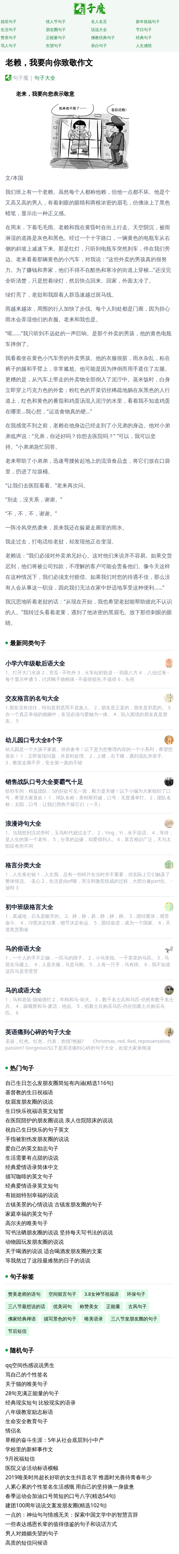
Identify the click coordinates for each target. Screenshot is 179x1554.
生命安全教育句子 (26, 1421)
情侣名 (13, 1430)
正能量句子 (56, 37)
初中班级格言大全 (29, 907)
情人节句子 (56, 21)
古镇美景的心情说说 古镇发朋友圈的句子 (53, 1204)
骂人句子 (9, 45)
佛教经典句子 (103, 37)
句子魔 (21, 77)
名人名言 (99, 21)
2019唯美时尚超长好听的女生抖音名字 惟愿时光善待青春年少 (78, 1477)
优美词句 (62, 1306)
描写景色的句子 (60, 1318)
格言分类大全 (23, 865)
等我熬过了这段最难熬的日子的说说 (47, 1260)
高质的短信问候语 (26, 1542)
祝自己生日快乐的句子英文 (37, 1129)
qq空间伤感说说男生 (29, 1365)
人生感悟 (144, 45)
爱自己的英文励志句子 (31, 1148)
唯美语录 (93, 1318)
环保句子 (136, 1294)
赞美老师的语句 (24, 1294)
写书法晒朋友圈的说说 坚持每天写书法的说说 (59, 1232)
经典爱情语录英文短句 (31, 1185)
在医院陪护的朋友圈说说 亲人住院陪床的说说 (59, 1120)
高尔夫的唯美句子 (26, 1223)
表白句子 (99, 45)
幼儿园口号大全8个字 (33, 740)
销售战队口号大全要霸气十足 (44, 782)
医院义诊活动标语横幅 (31, 1468)
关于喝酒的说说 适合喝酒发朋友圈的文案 (53, 1251)
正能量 (113, 1306)
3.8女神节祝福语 (101, 1294)
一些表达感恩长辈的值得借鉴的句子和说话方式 (61, 1524)
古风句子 (137, 1306)
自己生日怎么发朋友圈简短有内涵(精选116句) (59, 1083)
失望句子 (54, 45)
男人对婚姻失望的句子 (31, 1533)
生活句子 (9, 29)
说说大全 (99, 29)
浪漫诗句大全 (23, 823)
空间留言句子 (62, 1294)
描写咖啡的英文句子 (29, 1176)
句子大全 (44, 77)
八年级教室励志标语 (29, 1412)
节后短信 (17, 1331)
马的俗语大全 (23, 948)
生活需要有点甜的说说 (31, 1157)
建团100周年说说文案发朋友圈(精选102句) (56, 1505)
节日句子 (144, 29)
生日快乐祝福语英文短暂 (34, 1111)
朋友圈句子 (56, 29)
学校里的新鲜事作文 (29, 1449)
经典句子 (144, 37)
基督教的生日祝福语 (29, 1092)
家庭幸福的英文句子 (29, 1213)
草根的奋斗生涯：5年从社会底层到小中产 (54, 1440)
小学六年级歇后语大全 (35, 663)
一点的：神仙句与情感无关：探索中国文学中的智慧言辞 (71, 1514)
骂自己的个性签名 (26, 1374)
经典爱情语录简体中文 (31, 1167)
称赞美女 (89, 1306)
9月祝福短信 (20, 1458)
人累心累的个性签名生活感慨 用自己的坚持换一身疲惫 (69, 1486)
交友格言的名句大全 (32, 698)
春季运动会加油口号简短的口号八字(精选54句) (60, 1496)
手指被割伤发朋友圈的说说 (37, 1139)
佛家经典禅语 (22, 1318)
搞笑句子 (9, 21)
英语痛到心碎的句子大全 (38, 1032)
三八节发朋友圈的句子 (134, 1318)
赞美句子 (9, 37)
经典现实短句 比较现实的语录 (40, 1402)
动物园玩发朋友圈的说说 (34, 1241)
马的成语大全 (23, 990)
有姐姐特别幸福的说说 (31, 1195)
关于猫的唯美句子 (26, 1384)
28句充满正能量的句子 (32, 1393)
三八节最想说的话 (26, 1306)
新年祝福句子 (148, 21)
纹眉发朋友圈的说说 (29, 1101)
